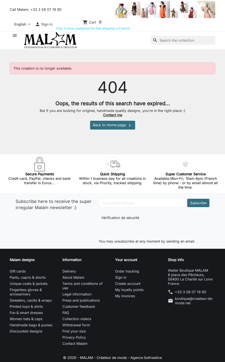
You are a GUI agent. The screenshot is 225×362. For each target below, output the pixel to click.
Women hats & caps (26, 319)
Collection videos (76, 319)
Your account (126, 260)
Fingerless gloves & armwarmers (26, 292)
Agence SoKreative (146, 357)
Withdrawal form (76, 325)
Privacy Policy (74, 337)
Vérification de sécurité (120, 217)
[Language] (20, 24)
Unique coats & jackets (28, 283)
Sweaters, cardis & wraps (31, 300)
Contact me (112, 115)
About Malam (73, 277)
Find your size (74, 331)
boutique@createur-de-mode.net (194, 300)
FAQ (65, 312)
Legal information (76, 294)
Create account (127, 283)
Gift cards (18, 271)
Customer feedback (78, 306)
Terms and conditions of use (82, 285)
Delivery (69, 271)
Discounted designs (26, 331)
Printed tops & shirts (26, 306)
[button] (43, 24)
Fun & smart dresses (26, 312)
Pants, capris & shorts (27, 277)
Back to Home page (112, 125)
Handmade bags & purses (31, 325)
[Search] (183, 40)
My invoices (125, 296)
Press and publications (81, 300)
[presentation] (130, 228)
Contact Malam (74, 343)
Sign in (120, 277)
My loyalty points (129, 290)
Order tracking (127, 271)
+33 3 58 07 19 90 (190, 292)
